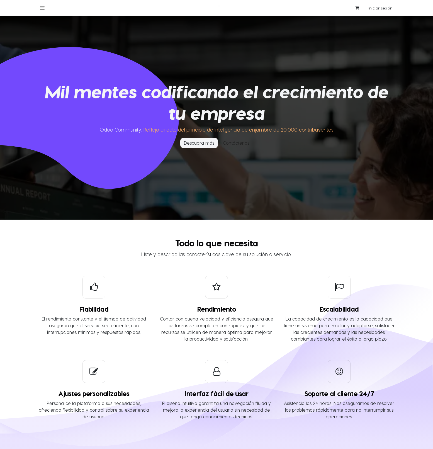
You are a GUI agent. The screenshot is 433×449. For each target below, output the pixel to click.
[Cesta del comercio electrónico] (357, 8)
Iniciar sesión (380, 8)
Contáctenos (236, 142)
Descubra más (199, 142)
